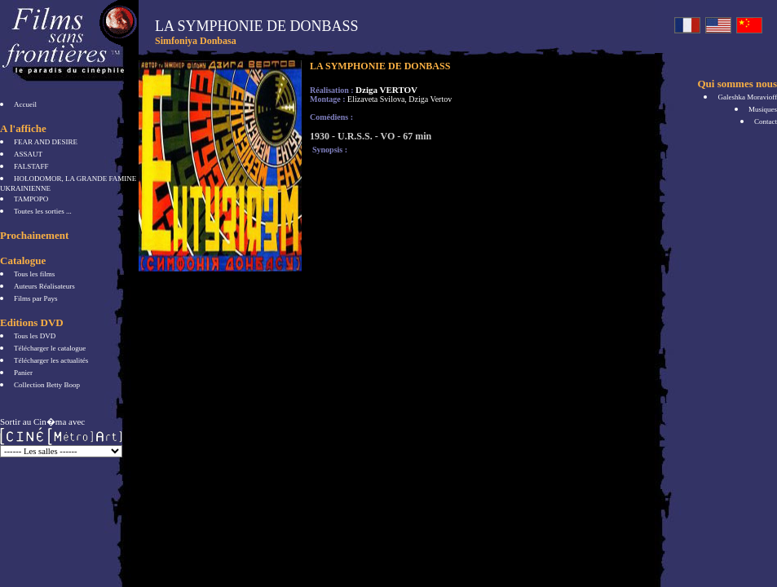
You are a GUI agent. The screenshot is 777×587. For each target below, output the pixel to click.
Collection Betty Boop (47, 385)
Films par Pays (36, 298)
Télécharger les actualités (51, 360)
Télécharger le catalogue (50, 348)
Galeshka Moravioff (747, 97)
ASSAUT (28, 154)
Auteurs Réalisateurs (44, 286)
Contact (765, 121)
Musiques (762, 109)
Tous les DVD (34, 336)
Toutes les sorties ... (43, 211)
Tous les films (34, 274)
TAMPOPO (31, 199)
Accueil (25, 104)
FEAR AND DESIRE (45, 142)
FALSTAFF (31, 166)
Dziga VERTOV (386, 90)
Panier (23, 373)
